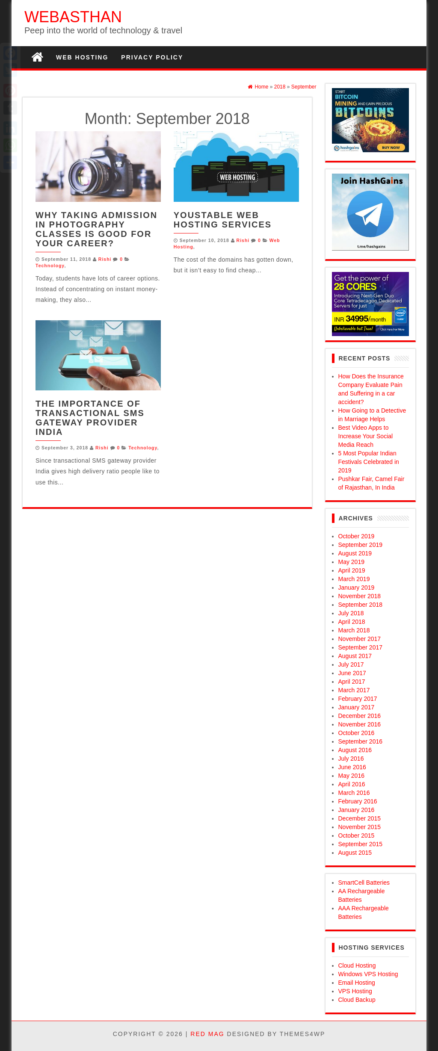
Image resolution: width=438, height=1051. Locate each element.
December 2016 (359, 715)
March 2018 (354, 630)
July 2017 (351, 664)
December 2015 (359, 818)
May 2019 (351, 561)
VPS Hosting (355, 991)
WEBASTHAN (73, 17)
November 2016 (359, 724)
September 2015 (360, 844)
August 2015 (355, 852)
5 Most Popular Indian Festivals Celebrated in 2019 (368, 462)
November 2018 (359, 596)
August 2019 (355, 553)
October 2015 (356, 835)
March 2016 (354, 792)
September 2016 (360, 741)
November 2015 (359, 827)
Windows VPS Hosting (368, 974)
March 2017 (354, 690)
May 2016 (351, 775)
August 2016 (355, 750)
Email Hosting (356, 982)
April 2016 (351, 784)
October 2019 (356, 536)
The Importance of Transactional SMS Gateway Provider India (90, 418)
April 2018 (351, 621)
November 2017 (359, 638)
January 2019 (356, 587)
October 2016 (356, 732)
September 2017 (360, 647)
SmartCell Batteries (364, 882)
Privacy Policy (152, 57)
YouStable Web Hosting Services (223, 219)
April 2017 (351, 681)
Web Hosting (82, 57)
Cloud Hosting (357, 965)
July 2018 (351, 613)
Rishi (105, 259)
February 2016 (357, 801)
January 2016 (356, 809)
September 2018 (360, 604)
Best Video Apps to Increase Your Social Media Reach (365, 436)
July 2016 (351, 758)
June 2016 (352, 767)
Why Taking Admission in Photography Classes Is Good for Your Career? (96, 229)
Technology (50, 265)
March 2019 (354, 579)
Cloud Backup (357, 999)
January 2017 (356, 707)
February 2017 (357, 698)
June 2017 (352, 673)
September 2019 (360, 544)
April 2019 (351, 570)
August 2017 (355, 655)
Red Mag (207, 1033)
